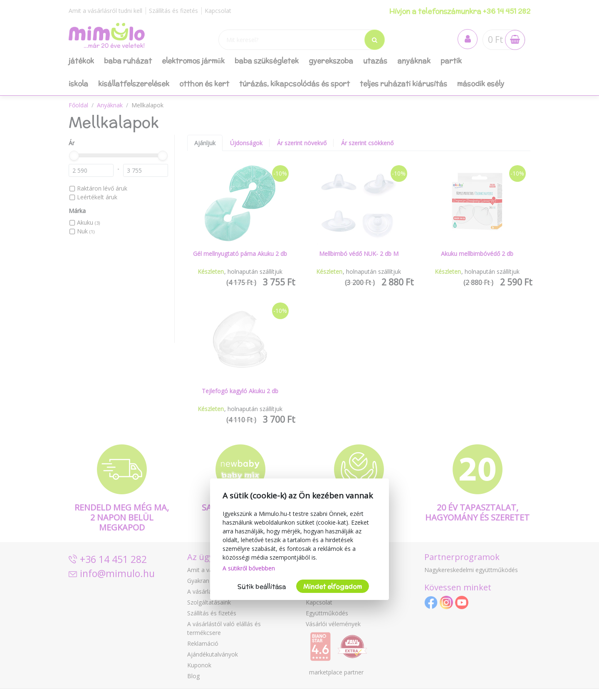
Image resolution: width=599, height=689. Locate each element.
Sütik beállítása (262, 586)
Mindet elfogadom (332, 586)
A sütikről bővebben (249, 568)
